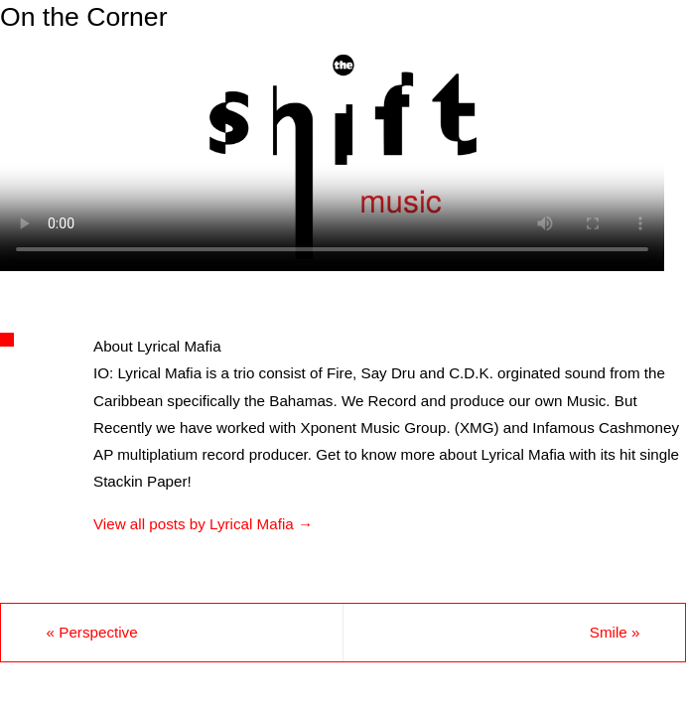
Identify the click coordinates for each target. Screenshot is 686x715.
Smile (615, 632)
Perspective (92, 632)
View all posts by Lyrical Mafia (203, 523)
